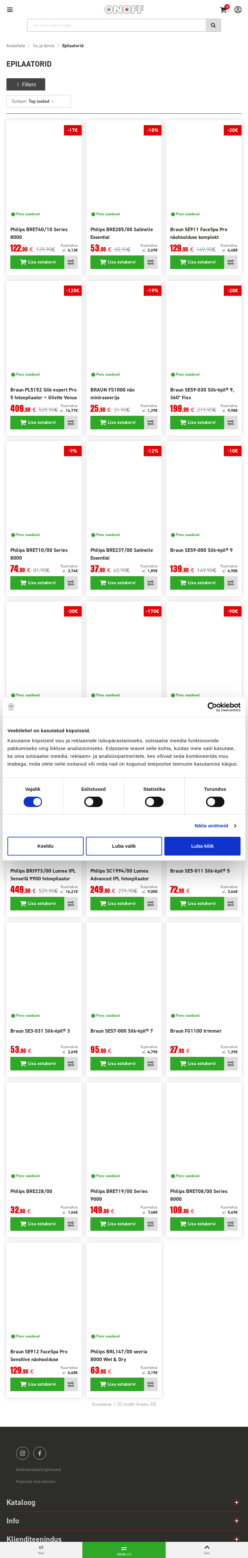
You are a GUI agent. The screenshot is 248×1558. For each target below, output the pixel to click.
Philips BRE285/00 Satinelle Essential (121, 233)
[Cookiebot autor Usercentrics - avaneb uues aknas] (212, 707)
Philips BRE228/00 (31, 1191)
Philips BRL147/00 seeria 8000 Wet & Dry (118, 1355)
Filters (26, 84)
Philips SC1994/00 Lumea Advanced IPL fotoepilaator (119, 874)
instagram (22, 1453)
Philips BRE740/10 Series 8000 (38, 233)
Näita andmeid (211, 825)
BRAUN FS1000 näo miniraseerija (112, 393)
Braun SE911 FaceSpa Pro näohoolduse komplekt (198, 233)
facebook (39, 1453)
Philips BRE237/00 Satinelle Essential (121, 554)
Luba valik (124, 846)
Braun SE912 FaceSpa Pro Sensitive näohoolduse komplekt (38, 1359)
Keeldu (45, 846)
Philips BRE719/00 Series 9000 (119, 1195)
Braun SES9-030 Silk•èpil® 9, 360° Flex (202, 393)
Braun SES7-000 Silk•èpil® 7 (121, 1030)
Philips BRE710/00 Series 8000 (38, 554)
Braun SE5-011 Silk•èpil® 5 (200, 870)
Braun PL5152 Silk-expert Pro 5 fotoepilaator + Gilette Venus (43, 393)
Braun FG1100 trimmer (196, 1030)
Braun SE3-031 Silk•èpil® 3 (40, 1030)
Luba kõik (202, 846)
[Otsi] (124, 25)
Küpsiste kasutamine (36, 1481)
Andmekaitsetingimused (38, 1470)
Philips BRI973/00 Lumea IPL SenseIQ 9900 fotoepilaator (43, 874)
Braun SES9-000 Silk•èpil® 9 (201, 550)
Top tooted (42, 101)
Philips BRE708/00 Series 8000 (198, 1195)
